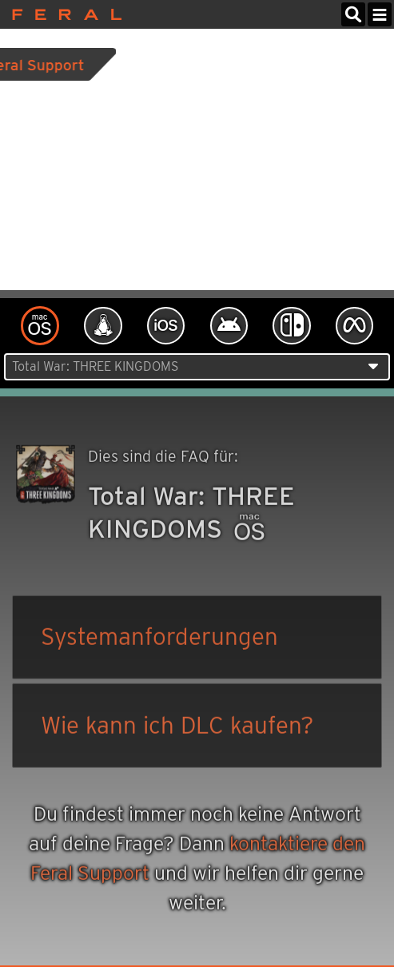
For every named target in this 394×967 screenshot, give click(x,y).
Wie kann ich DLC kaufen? (177, 727)
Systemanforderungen (159, 638)
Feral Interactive (62, 14)
